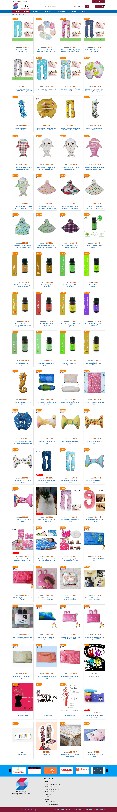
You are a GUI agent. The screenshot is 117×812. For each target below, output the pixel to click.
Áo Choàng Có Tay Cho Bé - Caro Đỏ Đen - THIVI (70, 246)
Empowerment (94, 676)
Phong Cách (48, 794)
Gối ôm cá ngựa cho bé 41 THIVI (23, 129)
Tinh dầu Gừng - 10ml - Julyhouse (46, 285)
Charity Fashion (70, 715)
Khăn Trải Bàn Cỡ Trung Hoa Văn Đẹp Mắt (70, 755)
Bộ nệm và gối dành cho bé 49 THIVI (94, 403)
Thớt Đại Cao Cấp (22, 754)
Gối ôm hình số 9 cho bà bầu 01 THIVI (94, 520)
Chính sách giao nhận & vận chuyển (53, 786)
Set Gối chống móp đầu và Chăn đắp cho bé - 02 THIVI (46, 560)
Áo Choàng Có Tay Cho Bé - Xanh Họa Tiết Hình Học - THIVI (22, 247)
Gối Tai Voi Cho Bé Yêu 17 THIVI (94, 481)
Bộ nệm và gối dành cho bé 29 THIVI (22, 677)
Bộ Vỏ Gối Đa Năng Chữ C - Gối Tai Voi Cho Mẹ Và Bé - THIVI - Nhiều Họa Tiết (46, 130)
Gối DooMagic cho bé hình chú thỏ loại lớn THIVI (70, 638)
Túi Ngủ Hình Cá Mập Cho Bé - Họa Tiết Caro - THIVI (22, 168)
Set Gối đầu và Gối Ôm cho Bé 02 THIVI (46, 403)
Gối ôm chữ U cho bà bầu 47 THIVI (70, 520)
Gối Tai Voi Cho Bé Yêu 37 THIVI (70, 442)
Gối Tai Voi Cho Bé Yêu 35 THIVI (23, 481)
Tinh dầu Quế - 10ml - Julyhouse (23, 364)
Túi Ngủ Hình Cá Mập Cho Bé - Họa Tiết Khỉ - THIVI (70, 168)
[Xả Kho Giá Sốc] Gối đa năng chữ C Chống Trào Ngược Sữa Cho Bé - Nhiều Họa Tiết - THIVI (94, 91)
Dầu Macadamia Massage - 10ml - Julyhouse (22, 285)
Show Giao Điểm (23, 715)
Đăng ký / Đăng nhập (98, 1)
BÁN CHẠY (48, 11)
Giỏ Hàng (100, 6)
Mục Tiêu (47, 796)
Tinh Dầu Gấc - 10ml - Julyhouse (46, 325)
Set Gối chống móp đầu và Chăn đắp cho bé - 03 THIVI (22, 560)
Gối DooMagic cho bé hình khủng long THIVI (46, 638)
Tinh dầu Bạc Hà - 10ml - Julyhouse (70, 364)
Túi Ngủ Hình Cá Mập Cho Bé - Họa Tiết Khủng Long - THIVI (22, 207)
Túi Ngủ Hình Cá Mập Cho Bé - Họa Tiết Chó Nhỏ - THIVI (46, 168)
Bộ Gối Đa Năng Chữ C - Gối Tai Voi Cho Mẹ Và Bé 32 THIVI (22, 442)
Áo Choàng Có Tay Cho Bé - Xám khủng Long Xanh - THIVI (46, 246)
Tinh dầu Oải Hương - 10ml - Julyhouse (94, 325)
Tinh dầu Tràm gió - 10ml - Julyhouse (46, 364)
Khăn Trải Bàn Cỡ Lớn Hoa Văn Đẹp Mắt (46, 520)
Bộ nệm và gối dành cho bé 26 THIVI (46, 677)
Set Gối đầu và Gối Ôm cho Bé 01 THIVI (70, 403)
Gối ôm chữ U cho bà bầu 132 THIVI (46, 90)
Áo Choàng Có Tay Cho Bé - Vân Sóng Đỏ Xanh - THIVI (70, 207)
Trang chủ (14, 14)
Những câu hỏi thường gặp (51, 804)
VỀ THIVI (36, 11)
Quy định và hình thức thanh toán (53, 784)
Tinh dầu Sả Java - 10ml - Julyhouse (70, 285)
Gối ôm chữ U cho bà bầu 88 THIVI (47, 481)
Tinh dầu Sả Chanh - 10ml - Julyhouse (94, 285)
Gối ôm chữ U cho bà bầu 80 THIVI (70, 481)
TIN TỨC (73, 11)
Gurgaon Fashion (46, 715)
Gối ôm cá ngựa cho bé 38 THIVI (94, 129)
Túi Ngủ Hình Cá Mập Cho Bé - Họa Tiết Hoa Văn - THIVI (94, 168)
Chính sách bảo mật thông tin (52, 789)
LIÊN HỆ (85, 11)
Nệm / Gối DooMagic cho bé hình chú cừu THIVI (70, 599)
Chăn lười (46, 754)
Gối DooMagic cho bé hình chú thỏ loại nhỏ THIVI (94, 638)
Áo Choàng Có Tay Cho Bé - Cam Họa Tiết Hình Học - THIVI (46, 207)
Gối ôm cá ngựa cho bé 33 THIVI (23, 403)
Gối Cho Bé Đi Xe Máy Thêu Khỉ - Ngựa (94, 716)
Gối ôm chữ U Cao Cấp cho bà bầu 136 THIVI (94, 51)
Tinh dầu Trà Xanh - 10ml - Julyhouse (94, 246)
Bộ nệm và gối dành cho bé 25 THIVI (70, 677)
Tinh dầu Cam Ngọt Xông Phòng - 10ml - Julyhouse (23, 325)
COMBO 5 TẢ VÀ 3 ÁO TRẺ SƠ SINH (94, 755)
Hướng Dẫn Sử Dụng (50, 801)
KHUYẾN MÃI (61, 11)
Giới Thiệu (47, 781)
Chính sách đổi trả (49, 791)
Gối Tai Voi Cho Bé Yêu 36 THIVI (94, 442)
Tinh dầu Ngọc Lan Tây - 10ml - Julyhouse (70, 325)
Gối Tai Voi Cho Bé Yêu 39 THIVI (47, 442)
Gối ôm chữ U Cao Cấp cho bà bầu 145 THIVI (22, 51)
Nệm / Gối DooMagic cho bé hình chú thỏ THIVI (46, 599)
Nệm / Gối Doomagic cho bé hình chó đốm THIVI (94, 599)
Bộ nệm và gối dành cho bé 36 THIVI (94, 560)
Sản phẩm (21, 14)
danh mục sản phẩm (22, 11)
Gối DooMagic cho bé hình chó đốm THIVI (23, 638)
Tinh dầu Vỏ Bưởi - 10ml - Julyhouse (94, 364)
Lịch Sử (47, 799)
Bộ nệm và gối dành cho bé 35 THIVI (22, 599)
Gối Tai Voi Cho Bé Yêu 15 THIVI (23, 520)
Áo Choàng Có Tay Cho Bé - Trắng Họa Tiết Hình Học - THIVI (94, 208)
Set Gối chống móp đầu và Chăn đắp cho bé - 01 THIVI (70, 560)
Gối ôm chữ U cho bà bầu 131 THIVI (70, 90)
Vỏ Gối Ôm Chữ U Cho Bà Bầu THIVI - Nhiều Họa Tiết (70, 129)
